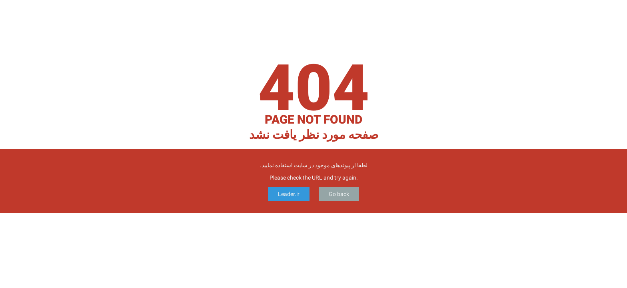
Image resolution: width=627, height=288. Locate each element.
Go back (339, 194)
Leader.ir (289, 194)
